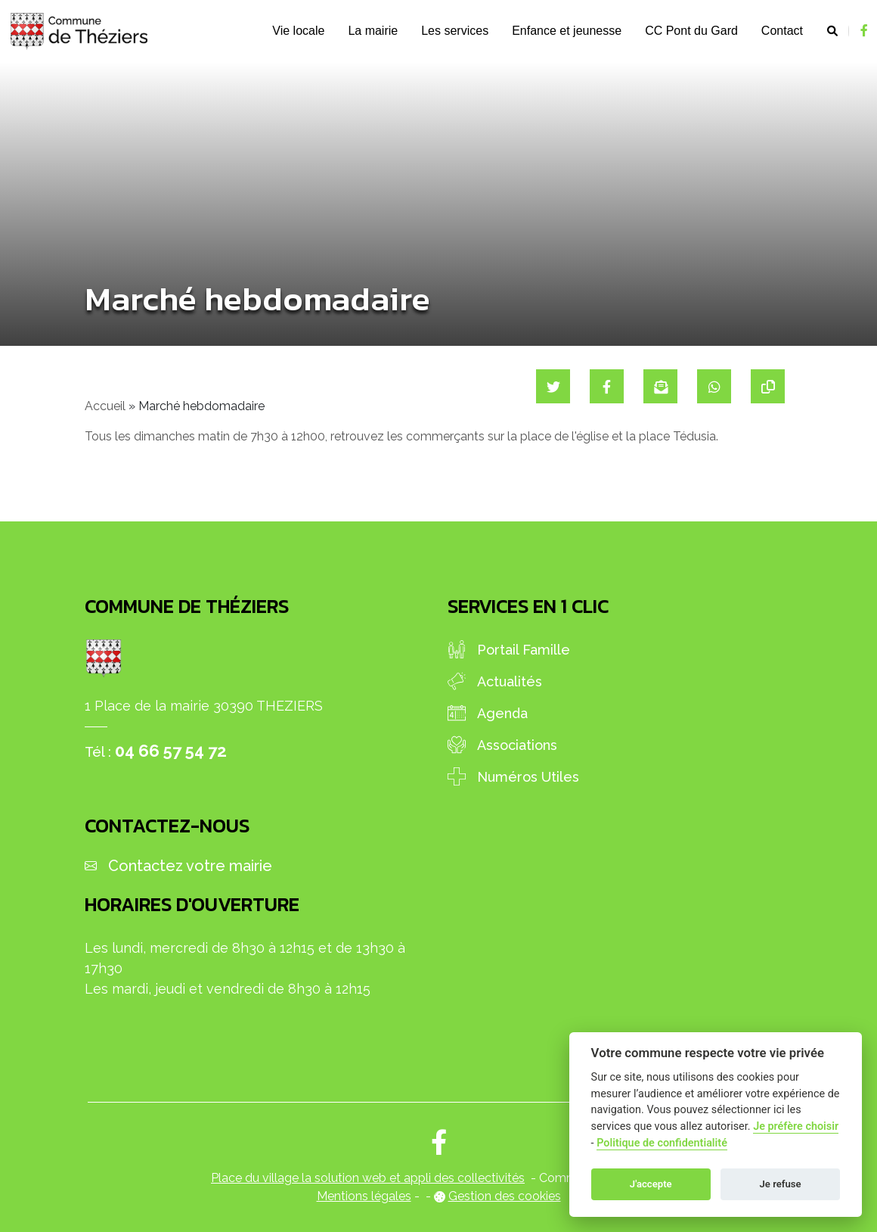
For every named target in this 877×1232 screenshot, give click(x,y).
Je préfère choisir (795, 1126)
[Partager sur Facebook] (607, 386)
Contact (782, 30)
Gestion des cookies (504, 1196)
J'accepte (651, 1184)
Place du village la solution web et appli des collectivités (368, 1178)
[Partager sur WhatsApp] (714, 386)
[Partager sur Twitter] (553, 386)
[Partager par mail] (660, 386)
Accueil (105, 406)
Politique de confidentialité (662, 1143)
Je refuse (780, 1184)
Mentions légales (364, 1196)
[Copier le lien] (768, 386)
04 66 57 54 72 (171, 751)
